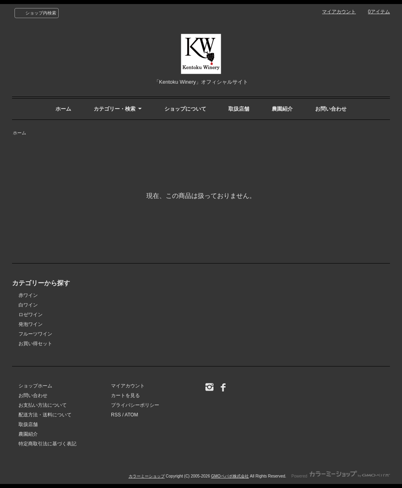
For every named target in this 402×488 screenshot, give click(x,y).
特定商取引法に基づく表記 (47, 444)
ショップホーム (35, 386)
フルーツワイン (35, 334)
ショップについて (185, 109)
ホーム (63, 109)
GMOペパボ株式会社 (230, 476)
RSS (116, 415)
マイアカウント (339, 11)
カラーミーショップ (147, 476)
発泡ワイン (30, 324)
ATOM (131, 415)
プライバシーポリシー (135, 405)
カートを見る (125, 395)
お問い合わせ (331, 109)
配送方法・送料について (45, 415)
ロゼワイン (30, 314)
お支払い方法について (42, 405)
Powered (340, 476)
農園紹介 (282, 109)
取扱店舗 (238, 109)
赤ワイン (28, 295)
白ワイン (28, 305)
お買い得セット (35, 343)
